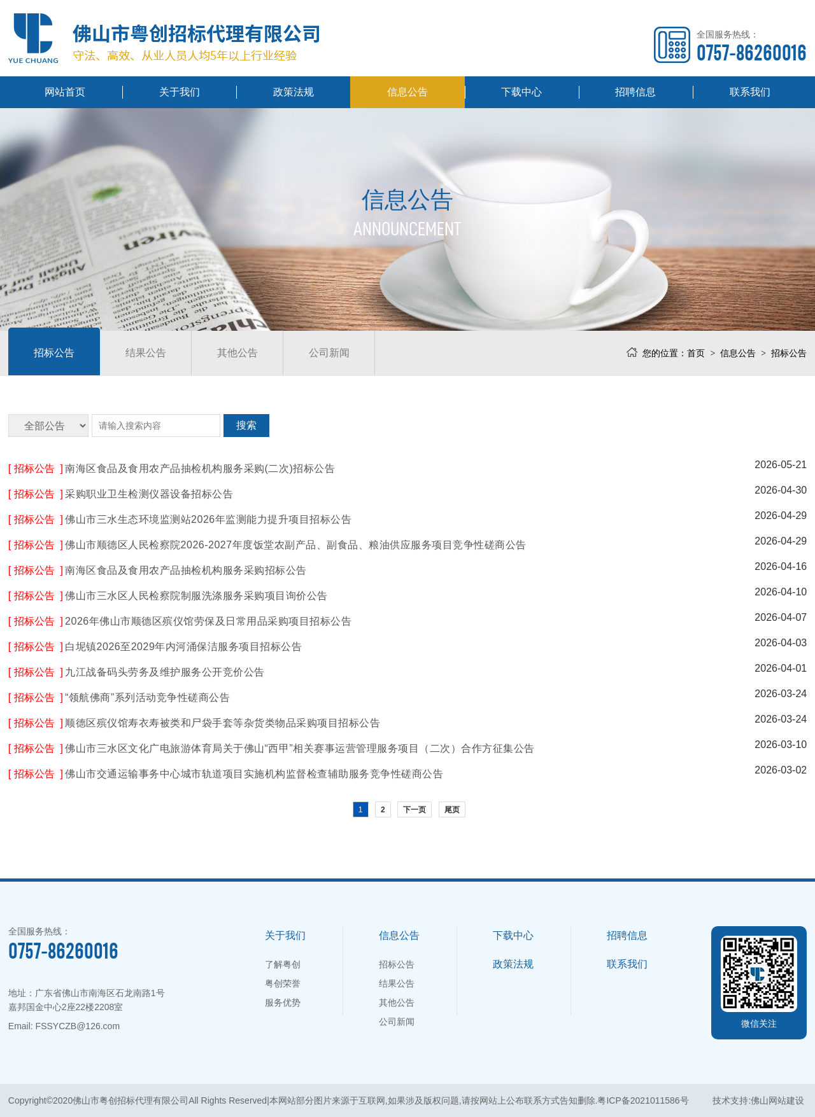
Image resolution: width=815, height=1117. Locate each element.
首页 (696, 353)
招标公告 (54, 352)
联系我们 (750, 92)
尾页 (452, 809)
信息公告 (407, 92)
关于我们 (179, 92)
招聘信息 (635, 92)
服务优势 (283, 1002)
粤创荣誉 (283, 983)
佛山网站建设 (777, 1100)
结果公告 (145, 352)
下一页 (414, 809)
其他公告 (237, 352)
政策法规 (293, 92)
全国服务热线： (752, 46)
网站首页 (65, 92)
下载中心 (521, 92)
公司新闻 (329, 352)
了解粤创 (283, 964)
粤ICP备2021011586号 (642, 1100)
